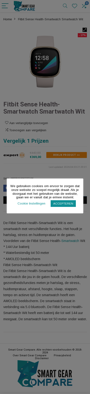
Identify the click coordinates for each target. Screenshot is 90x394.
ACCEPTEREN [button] (63, 203)
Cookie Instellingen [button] (31, 203)
